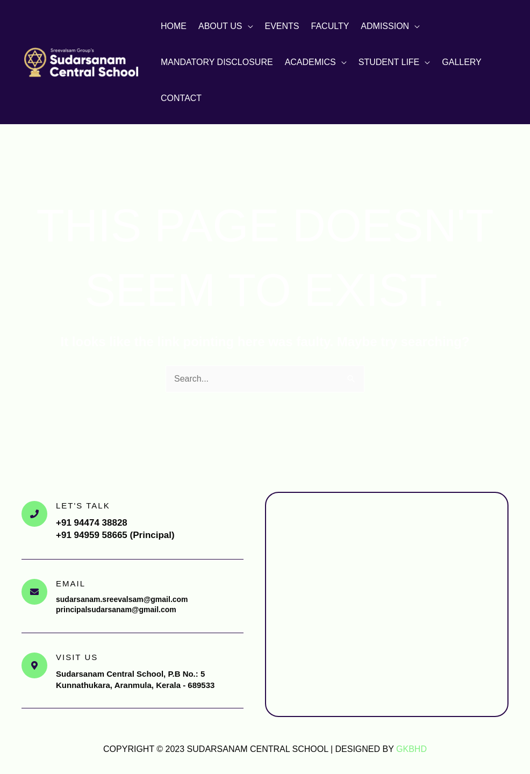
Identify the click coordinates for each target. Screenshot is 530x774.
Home (174, 26)
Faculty (330, 26)
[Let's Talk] (34, 514)
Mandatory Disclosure (217, 62)
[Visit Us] (34, 665)
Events (282, 26)
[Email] (34, 592)
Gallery (462, 62)
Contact (181, 98)
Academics (310, 62)
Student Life (389, 62)
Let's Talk (83, 505)
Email (70, 583)
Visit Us (77, 657)
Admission (385, 26)
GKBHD (411, 749)
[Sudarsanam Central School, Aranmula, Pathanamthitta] (386, 604)
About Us (220, 26)
